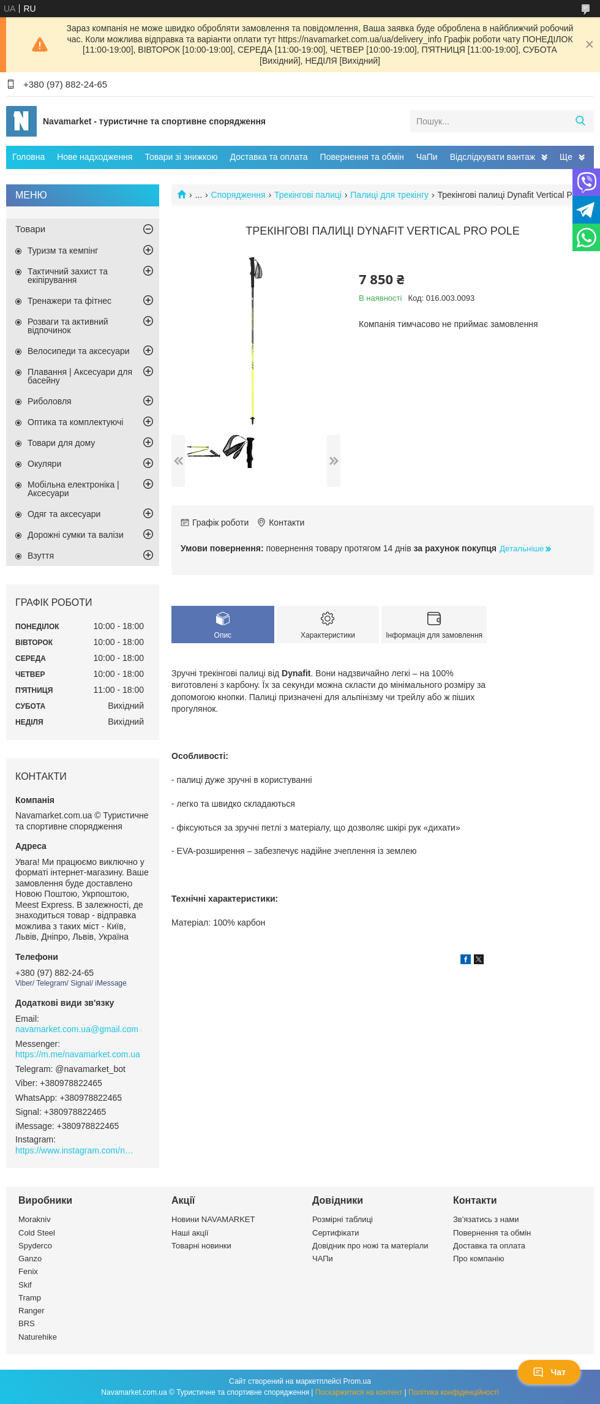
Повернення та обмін (362, 157)
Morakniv (34, 1219)
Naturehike (37, 1337)
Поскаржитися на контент (358, 1392)
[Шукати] (580, 121)
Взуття (41, 555)
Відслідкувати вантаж (492, 157)
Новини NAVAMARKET (213, 1219)
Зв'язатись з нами (486, 1219)
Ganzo (30, 1258)
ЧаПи (427, 157)
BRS (26, 1323)
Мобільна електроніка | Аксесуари (73, 489)
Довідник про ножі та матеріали (370, 1245)
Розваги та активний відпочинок (68, 326)
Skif (25, 1284)
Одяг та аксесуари (64, 514)
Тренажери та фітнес (69, 301)
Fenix (28, 1271)
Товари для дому (61, 443)
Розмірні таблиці (342, 1219)
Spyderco (35, 1245)
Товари (30, 229)
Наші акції (189, 1232)
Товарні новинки (201, 1245)
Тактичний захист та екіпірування (68, 275)
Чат (549, 1372)
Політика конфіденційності (453, 1392)
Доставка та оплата (269, 157)
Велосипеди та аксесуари (79, 351)
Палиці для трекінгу (389, 195)
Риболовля (50, 401)
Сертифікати (335, 1232)
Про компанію (478, 1258)
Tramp (29, 1297)
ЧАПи (322, 1258)
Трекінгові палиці (308, 195)
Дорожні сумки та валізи (76, 535)
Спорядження (238, 195)
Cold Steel (36, 1232)
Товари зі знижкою (180, 157)
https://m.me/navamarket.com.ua (77, 1054)
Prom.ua (357, 1381)
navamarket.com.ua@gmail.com (76, 1029)
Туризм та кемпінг (63, 250)
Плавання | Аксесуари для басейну (80, 376)
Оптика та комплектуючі (75, 422)
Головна (28, 157)
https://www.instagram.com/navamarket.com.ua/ (76, 1150)
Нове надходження (94, 157)
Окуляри (44, 464)
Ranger (31, 1310)
